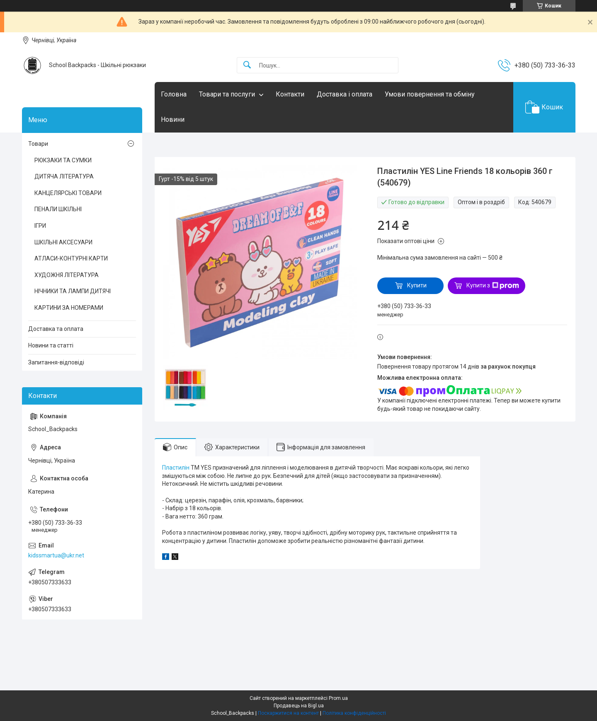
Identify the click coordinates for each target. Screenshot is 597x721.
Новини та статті (50, 345)
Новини (172, 119)
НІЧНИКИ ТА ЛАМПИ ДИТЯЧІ (72, 291)
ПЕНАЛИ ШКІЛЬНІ (58, 209)
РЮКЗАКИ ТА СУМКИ (63, 160)
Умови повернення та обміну (430, 94)
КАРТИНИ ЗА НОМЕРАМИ (68, 307)
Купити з (492, 285)
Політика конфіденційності (354, 713)
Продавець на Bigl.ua (299, 706)
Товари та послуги (227, 94)
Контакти (290, 94)
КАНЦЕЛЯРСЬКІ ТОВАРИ (68, 193)
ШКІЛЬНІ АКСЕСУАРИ (63, 242)
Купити (417, 285)
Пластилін (175, 467)
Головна (174, 94)
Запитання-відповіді (56, 362)
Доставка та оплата (55, 329)
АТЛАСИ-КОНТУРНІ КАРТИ (71, 258)
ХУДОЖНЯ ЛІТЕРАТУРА (66, 275)
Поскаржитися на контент (288, 713)
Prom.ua (338, 698)
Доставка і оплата (344, 94)
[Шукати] (247, 65)
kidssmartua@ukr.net (56, 555)
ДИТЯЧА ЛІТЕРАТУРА (64, 176)
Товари (38, 143)
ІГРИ (40, 225)
